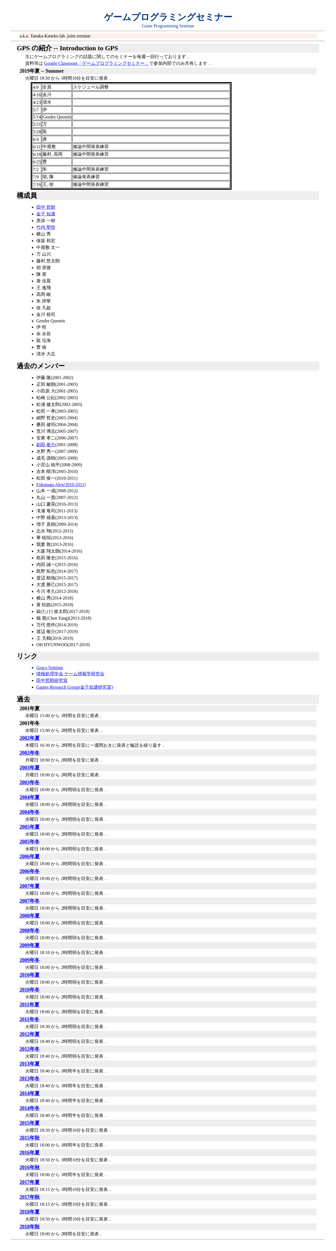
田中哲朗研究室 (52, 680)
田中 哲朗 (45, 207)
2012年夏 (30, 1034)
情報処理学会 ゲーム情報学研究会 (70, 673)
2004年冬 (30, 812)
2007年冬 (30, 901)
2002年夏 (30, 738)
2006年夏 (30, 856)
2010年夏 (30, 975)
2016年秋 (30, 1167)
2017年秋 (30, 1197)
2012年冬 (30, 1049)
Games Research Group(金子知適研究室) (74, 687)
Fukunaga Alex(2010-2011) (61, 484)
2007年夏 (30, 886)
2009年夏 (30, 945)
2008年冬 (30, 930)
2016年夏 (30, 1152)
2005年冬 (30, 842)
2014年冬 (30, 1108)
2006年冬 (30, 871)
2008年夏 (30, 916)
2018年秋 (30, 1226)
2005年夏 (30, 827)
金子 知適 (45, 213)
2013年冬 (30, 1078)
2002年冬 (30, 753)
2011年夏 (29, 1004)
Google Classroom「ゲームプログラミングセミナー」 (96, 63)
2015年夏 (30, 1123)
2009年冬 (30, 960)
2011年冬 (29, 1019)
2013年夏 (30, 1064)
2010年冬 (30, 990)
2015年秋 (30, 1138)
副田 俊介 (45, 444)
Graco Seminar (49, 667)
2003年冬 (30, 782)
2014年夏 (30, 1093)
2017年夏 (30, 1182)
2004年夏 (30, 797)
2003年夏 (30, 767)
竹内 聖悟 (45, 227)
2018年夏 (30, 1212)
